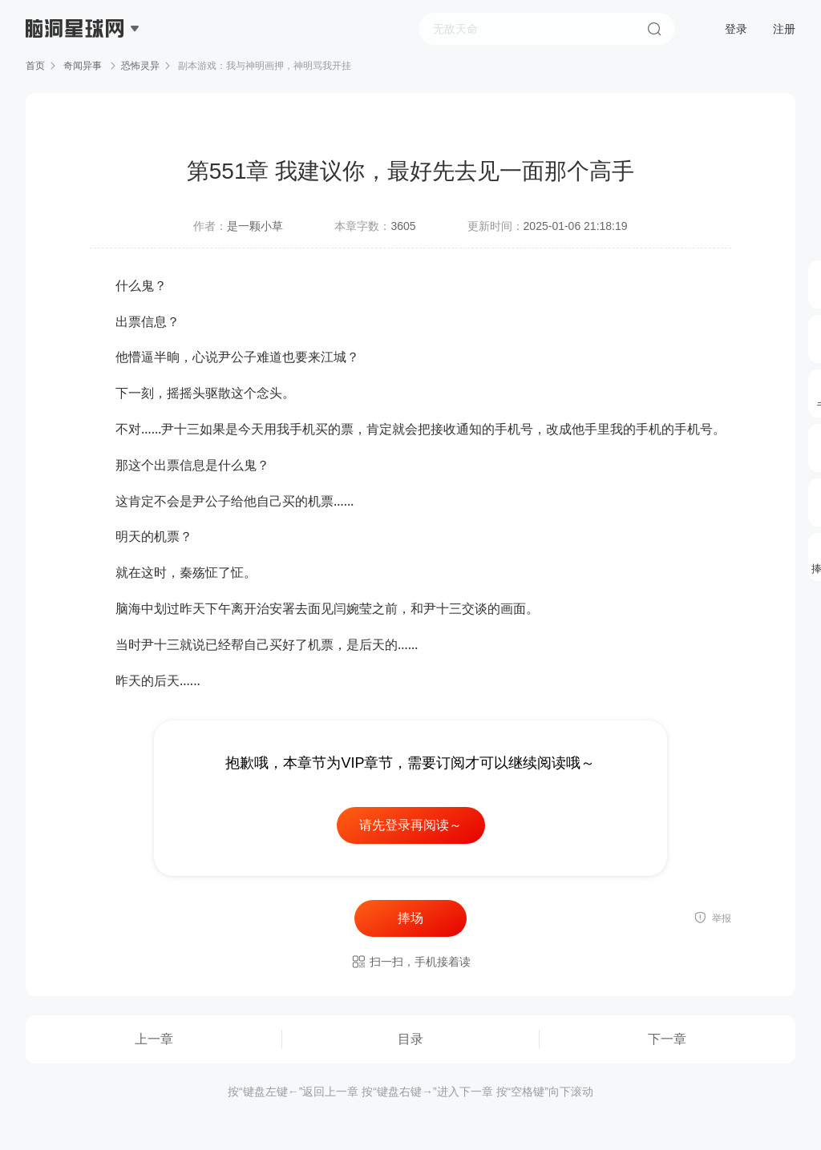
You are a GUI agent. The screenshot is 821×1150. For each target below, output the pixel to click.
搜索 (654, 29)
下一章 (667, 1039)
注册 (784, 28)
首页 (35, 65)
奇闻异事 (83, 65)
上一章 (154, 1039)
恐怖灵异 (140, 65)
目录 (410, 1039)
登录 (736, 28)
